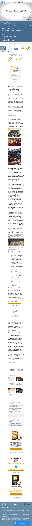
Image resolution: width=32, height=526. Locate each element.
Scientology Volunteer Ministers (12, 519)
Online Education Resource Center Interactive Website (15, 418)
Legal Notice (8, 524)
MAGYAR (21, 509)
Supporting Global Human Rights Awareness (15, 403)
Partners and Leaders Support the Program (15, 426)
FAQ (3, 514)
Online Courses (9, 514)
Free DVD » (16, 449)
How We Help (3, 51)
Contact (19, 514)
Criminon (22, 48)
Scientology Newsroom (10, 518)
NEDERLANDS (14, 509)
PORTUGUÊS (27, 510)
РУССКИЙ (6, 509)
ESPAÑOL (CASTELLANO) (13, 510)
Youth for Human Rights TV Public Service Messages (12, 31)
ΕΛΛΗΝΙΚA (19, 510)
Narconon (28, 48)
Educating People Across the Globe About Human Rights (15, 406)
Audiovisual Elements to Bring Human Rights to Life (16, 415)
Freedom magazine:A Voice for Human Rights (8, 39)
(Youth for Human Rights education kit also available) (16, 498)
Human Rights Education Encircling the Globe (15, 421)
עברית (28, 508)
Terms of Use (4, 524)
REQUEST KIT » (16, 494)
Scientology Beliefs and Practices (12, 513)
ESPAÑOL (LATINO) (6, 510)
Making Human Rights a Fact (9, 26)
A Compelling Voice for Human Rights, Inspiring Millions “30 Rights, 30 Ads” (16, 412)
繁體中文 (10, 509)
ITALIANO (23, 510)
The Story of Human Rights (13, 94)
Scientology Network (14, 517)
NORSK (25, 509)
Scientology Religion (20, 517)
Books (5, 514)
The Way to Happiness (9, 49)
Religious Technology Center (23, 518)
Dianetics (8, 517)
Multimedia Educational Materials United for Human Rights (15, 409)
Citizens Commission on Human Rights (12, 521)
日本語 (3, 509)
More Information (14, 514)
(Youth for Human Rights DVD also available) (16, 452)
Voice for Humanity (20, 513)
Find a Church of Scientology (25, 514)
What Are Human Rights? (8, 28)
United (3, 34)
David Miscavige (16, 518)
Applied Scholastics (16, 48)
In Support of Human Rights (9, 37)
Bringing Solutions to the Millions (15, 423)
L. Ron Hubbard (4, 513)
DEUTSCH (18, 509)
